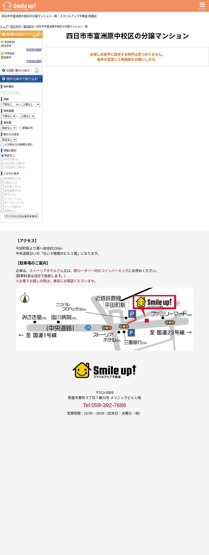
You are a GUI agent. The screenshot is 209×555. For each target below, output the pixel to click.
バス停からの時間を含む (18, 144)
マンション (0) (10, 92)
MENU (202, 5)
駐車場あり (12, 178)
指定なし (9, 155)
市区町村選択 (34, 50)
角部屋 (10, 211)
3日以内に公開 (14, 163)
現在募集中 (12, 190)
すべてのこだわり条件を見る (21, 216)
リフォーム (12, 199)
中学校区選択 (34, 61)
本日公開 (11, 159)
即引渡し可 (12, 186)
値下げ (10, 195)
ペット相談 (12, 207)
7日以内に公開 (14, 167)
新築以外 (28, 128)
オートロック (13, 203)
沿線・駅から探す (21, 70)
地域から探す (21, 34)
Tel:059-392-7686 (104, 405)
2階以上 (10, 182)
